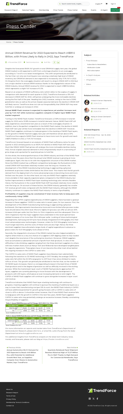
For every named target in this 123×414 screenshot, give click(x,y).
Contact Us (10, 406)
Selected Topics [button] (28, 10)
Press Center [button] (73, 10)
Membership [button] (44, 10)
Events (93, 10)
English (98, 4)
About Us (9, 389)
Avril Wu (47, 62)
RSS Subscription (93, 70)
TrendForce (21, 74)
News (84, 10)
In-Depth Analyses (93, 75)
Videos (88, 84)
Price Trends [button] (58, 10)
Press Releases (91, 61)
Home (8, 42)
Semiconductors (32, 62)
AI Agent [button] (104, 10)
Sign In (113, 4)
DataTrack (115, 9)
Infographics (91, 80)
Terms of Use (10, 396)
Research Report (11, 10)
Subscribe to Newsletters (96, 64)
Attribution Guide (93, 67)
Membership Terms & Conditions (17, 402)
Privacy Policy (11, 399)
